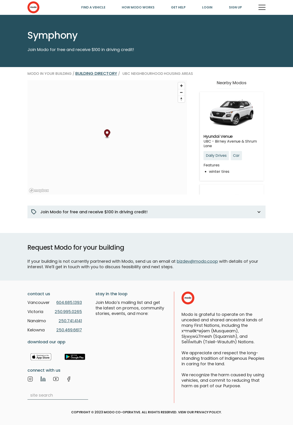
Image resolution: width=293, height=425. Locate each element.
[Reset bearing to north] (181, 99)
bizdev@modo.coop (197, 261)
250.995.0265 (68, 311)
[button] (146, 212)
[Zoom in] (181, 85)
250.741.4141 (70, 321)
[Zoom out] (181, 92)
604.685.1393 (69, 302)
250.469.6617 (69, 330)
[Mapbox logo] (39, 190)
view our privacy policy (199, 412)
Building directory (96, 73)
